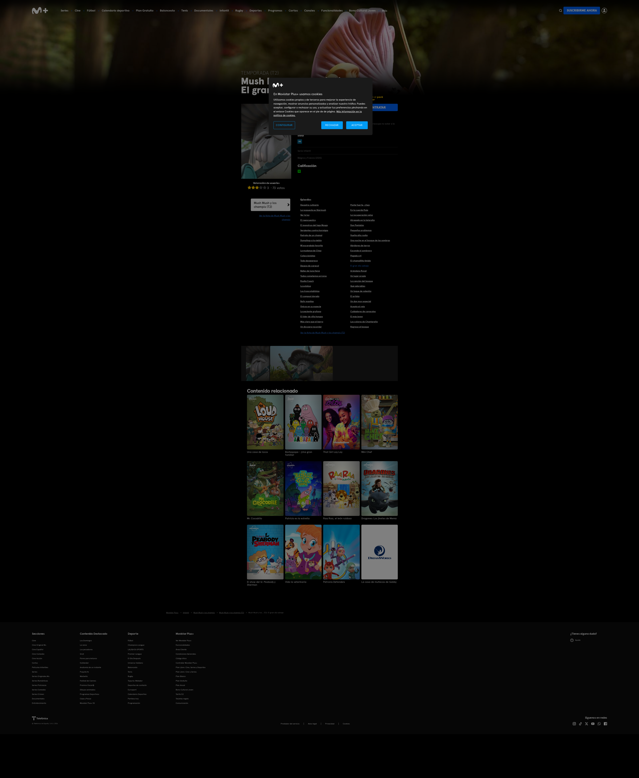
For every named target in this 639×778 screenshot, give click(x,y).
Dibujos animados (87, 690)
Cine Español (37, 649)
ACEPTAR (357, 125)
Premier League (135, 654)
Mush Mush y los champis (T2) (265, 205)
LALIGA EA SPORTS (135, 649)
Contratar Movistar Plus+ (186, 663)
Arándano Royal (358, 271)
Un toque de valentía (360, 291)
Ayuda (575, 640)
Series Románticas (40, 681)
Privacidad (329, 724)
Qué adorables (357, 286)
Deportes (256, 10)
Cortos (293, 10)
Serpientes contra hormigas (314, 230)
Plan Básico (181, 676)
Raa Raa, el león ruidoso (337, 518)
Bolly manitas (307, 301)
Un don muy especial (360, 301)
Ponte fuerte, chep (360, 205)
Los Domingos (86, 640)
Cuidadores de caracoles (363, 311)
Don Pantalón (357, 225)
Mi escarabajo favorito (311, 245)
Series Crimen (38, 694)
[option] (258, 363)
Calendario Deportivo (137, 694)
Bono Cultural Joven (362, 10)
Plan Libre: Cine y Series (186, 672)
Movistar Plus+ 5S (87, 703)
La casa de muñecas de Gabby (378, 582)
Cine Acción (37, 658)
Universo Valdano (135, 663)
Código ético (181, 658)
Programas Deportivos (89, 694)
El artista (354, 296)
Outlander (84, 663)
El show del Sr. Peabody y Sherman (261, 583)
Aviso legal (312, 724)
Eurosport (132, 690)
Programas (275, 10)
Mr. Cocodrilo (254, 518)
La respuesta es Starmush (313, 210)
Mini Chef (366, 452)
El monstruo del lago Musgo (314, 225)
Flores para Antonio (88, 658)
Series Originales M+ (41, 676)
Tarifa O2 (180, 694)
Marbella (84, 676)
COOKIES (346, 724)
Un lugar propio (358, 276)
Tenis (184, 10)
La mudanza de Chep (310, 250)
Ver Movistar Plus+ (183, 640)
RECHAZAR (332, 125)
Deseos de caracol (309, 265)
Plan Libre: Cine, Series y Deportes (190, 667)
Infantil (224, 10)
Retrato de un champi (311, 235)
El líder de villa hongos (311, 316)
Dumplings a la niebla (311, 240)
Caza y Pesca (85, 699)
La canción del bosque (361, 281)
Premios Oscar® (87, 685)
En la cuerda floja (359, 210)
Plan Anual (180, 685)
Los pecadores (86, 649)
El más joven (356, 316)
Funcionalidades (332, 10)
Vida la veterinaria (295, 582)
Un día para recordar (311, 326)
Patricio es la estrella (297, 518)
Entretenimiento (39, 703)
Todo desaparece (309, 260)
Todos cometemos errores (313, 276)
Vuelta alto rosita (359, 235)
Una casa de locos (257, 452)
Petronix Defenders (334, 582)
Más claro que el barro (311, 321)
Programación (134, 703)
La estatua (305, 286)
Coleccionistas (307, 255)
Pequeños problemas (361, 230)
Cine (78, 10)
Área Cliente (181, 649)
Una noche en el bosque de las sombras (370, 240)
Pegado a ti (355, 255)
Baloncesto (167, 10)
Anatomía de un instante (90, 667)
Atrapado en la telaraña (362, 220)
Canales (309, 10)
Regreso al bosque (359, 326)
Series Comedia (39, 690)
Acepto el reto (357, 306)
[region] (321, 106)
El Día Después (134, 658)
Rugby (239, 10)
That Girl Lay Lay (332, 452)
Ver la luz (304, 215)
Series (64, 10)
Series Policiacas (39, 685)
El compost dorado (309, 296)
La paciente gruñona (310, 311)
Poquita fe (84, 672)
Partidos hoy (133, 699)
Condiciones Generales (186, 654)
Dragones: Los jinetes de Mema (379, 518)
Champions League (136, 645)
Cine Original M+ (39, 645)
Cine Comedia (38, 654)
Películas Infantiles (40, 667)
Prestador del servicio (290, 724)
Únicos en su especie (310, 306)
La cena (83, 645)
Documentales (203, 10)
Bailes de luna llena (310, 271)
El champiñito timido (360, 260)
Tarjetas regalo (182, 699)
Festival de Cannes (88, 681)
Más (384, 10)
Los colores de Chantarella (364, 321)
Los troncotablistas (310, 291)
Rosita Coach (307, 281)
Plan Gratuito (145, 10)
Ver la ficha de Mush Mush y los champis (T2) (322, 332)
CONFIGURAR (284, 125)
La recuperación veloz (361, 215)
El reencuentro (308, 220)
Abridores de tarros (360, 245)
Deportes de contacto (137, 685)
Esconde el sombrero (361, 250)
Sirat (82, 654)
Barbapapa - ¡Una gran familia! (298, 453)
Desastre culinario (309, 205)
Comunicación (182, 703)
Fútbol (91, 10)
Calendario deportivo (116, 10)
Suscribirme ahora (582, 10)
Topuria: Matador (135, 681)
